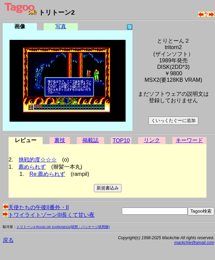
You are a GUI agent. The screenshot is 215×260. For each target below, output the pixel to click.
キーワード (189, 140)
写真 (60, 26)
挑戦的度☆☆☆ (37, 160)
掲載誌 (90, 140)
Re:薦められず (47, 174)
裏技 (59, 140)
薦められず (32, 167)
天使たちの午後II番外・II (36, 207)
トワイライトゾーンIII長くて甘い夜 (49, 215)
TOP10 (121, 140)
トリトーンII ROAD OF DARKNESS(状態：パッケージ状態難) (63, 227)
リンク (152, 140)
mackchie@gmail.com (194, 242)
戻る (8, 240)
